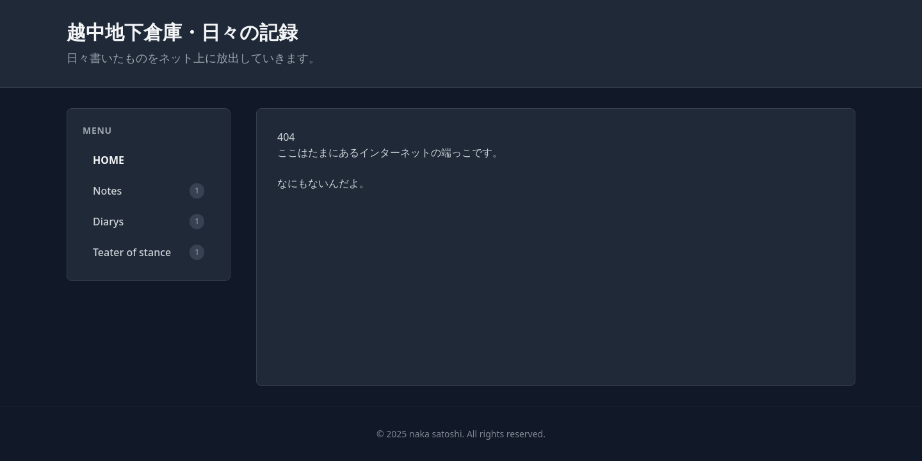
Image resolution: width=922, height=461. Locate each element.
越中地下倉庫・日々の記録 (182, 32)
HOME (108, 160)
